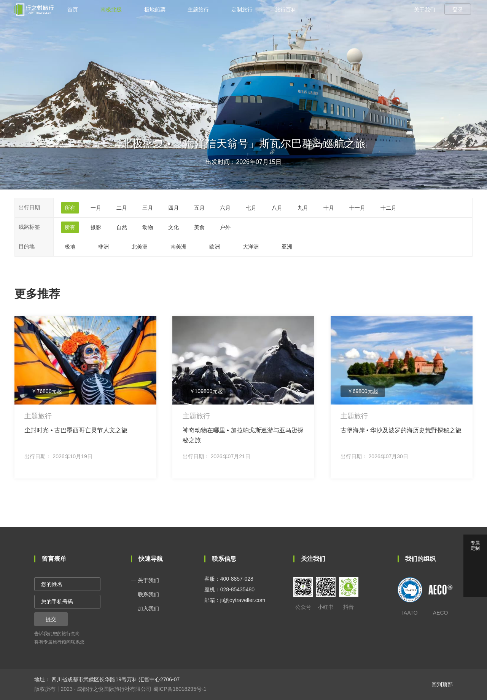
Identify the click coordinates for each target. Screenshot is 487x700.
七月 (251, 208)
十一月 (357, 208)
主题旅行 (198, 9)
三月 (147, 208)
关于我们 (424, 9)
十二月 (388, 208)
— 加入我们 (145, 608)
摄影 (96, 227)
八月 (277, 208)
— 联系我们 (145, 594)
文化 (173, 227)
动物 (147, 227)
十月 (328, 208)
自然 (121, 227)
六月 (225, 208)
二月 (121, 208)
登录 (457, 9)
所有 (70, 208)
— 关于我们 (145, 580)
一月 (96, 208)
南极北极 (111, 9)
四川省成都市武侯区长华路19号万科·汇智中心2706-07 (115, 679)
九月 (303, 208)
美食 (199, 227)
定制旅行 (242, 9)
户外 (225, 227)
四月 (173, 208)
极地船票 (155, 9)
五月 (199, 208)
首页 (72, 9)
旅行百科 (285, 9)
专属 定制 (475, 545)
